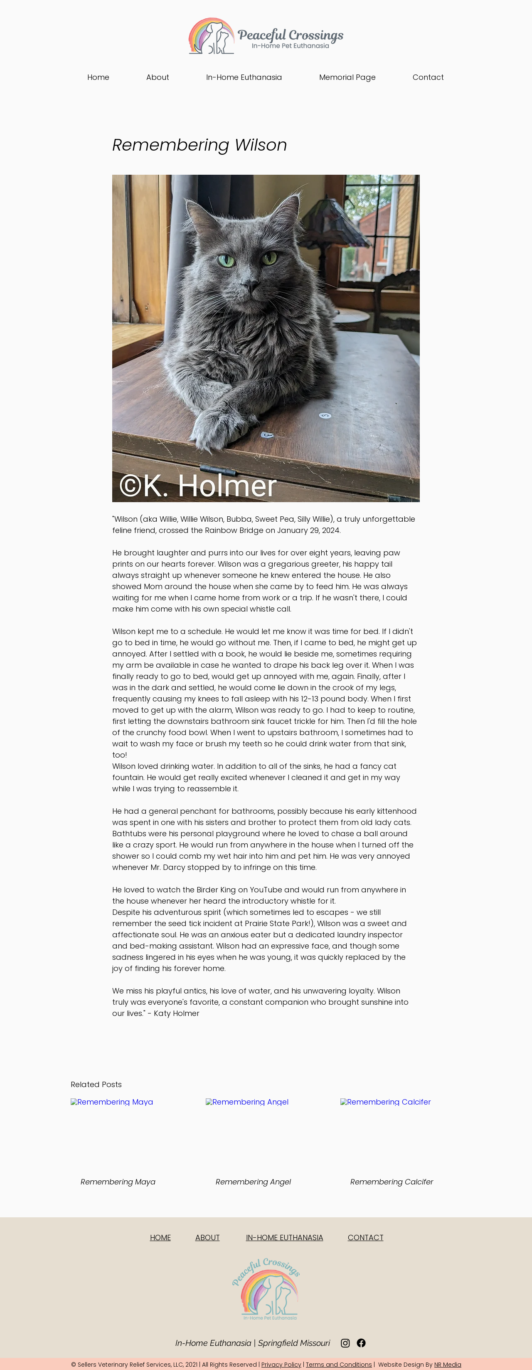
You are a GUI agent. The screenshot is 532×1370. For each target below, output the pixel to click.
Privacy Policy (281, 1364)
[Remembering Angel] (266, 1132)
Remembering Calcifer (391, 1182)
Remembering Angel (253, 1182)
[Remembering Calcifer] (400, 1132)
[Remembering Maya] (131, 1132)
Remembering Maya (118, 1182)
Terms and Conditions (339, 1364)
